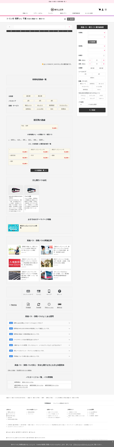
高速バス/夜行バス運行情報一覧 (57, 1)
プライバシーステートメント (43, 424)
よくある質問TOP (93, 412)
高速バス (25, 13)
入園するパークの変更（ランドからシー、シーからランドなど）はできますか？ (38, 345)
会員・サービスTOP (53, 412)
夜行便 (40, 96)
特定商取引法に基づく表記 (58, 424)
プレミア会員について (53, 414)
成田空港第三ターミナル (52, 385)
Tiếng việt (33, 432)
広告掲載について (88, 424)
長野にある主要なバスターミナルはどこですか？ (28, 323)
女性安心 (28, 109)
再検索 (92, 110)
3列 (40, 100)
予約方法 (14, 305)
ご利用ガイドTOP (72, 412)
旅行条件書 (23, 424)
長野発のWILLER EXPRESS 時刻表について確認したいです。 (32, 328)
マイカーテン (63, 105)
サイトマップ (70, 424)
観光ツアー (63, 13)
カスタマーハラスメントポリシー (16, 426)
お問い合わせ (78, 424)
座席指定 (51, 105)
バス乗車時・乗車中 (93, 415)
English (9, 432)
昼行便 (28, 96)
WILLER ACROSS (41, 437)
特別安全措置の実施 (12, 419)
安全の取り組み (11, 415)
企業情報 (10, 424)
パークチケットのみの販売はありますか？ (26, 339)
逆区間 (71, 19)
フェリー (50, 13)
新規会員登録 (31, 412)
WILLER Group (11, 437)
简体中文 (26, 432)
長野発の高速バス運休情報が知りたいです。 (27, 334)
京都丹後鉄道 (76, 13)
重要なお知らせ (11, 412)
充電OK (63, 109)
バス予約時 (91, 414)
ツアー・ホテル (38, 13)
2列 (28, 100)
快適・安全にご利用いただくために (76, 416)
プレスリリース (11, 414)
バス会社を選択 (92, 104)
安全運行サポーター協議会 (24, 370)
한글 (14, 432)
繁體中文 (20, 432)
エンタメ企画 (89, 13)
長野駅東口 (17, 382)
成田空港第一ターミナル (21, 385)
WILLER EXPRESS (21, 437)
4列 (52, 100)
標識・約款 (31, 424)
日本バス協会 (11, 370)
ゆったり (40, 105)
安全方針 (10, 417)
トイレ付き (40, 109)
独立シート (28, 105)
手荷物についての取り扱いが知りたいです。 (27, 356)
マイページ (30, 414)
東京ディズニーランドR (21, 387)
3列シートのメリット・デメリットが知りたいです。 (29, 350)
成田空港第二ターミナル (36, 385)
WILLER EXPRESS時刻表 (74, 414)
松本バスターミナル (27, 382)
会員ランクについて (53, 415)
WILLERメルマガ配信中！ (54, 417)
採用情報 (16, 424)
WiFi (51, 109)
